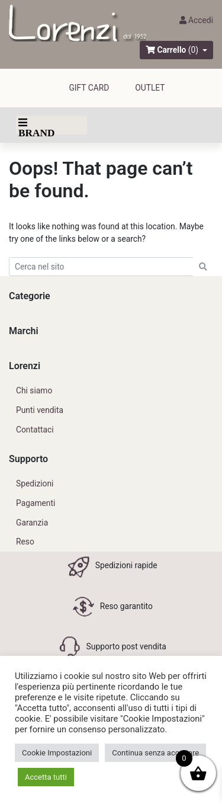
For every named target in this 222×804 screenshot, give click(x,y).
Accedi (196, 20)
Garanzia (32, 522)
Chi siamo (34, 390)
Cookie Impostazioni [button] (57, 752)
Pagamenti (35, 503)
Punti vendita (39, 410)
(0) (193, 50)
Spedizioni (34, 483)
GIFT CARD (89, 87)
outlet (150, 87)
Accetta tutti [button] (46, 777)
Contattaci (35, 429)
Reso (25, 541)
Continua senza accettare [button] (155, 752)
